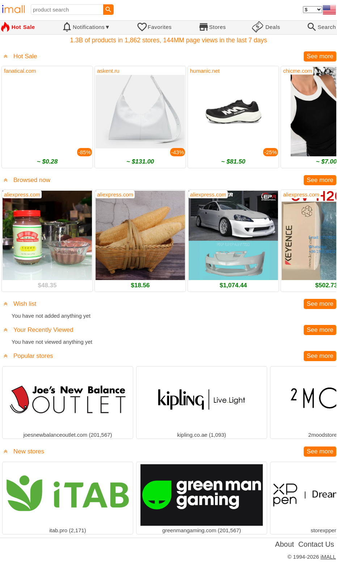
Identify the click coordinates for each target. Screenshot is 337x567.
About (284, 544)
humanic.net (205, 71)
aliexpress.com (22, 194)
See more (320, 56)
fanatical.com (20, 71)
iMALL (328, 557)
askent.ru (108, 71)
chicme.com (297, 71)
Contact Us (316, 544)
